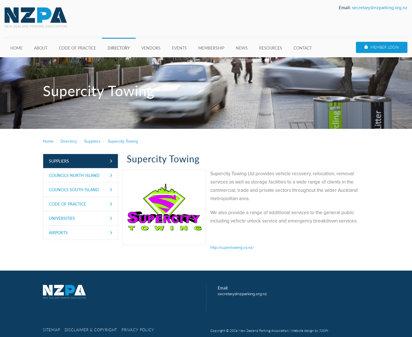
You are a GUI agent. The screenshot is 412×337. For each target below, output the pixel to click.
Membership (211, 48)
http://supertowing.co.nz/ (232, 247)
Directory (119, 48)
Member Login (385, 47)
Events (179, 48)
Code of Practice (77, 48)
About (40, 48)
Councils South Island (74, 189)
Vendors (151, 48)
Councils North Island (74, 175)
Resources (270, 48)
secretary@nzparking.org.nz (379, 8)
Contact (303, 48)
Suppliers (59, 161)
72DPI (323, 331)
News (242, 48)
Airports (58, 232)
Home (16, 48)
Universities (62, 218)
